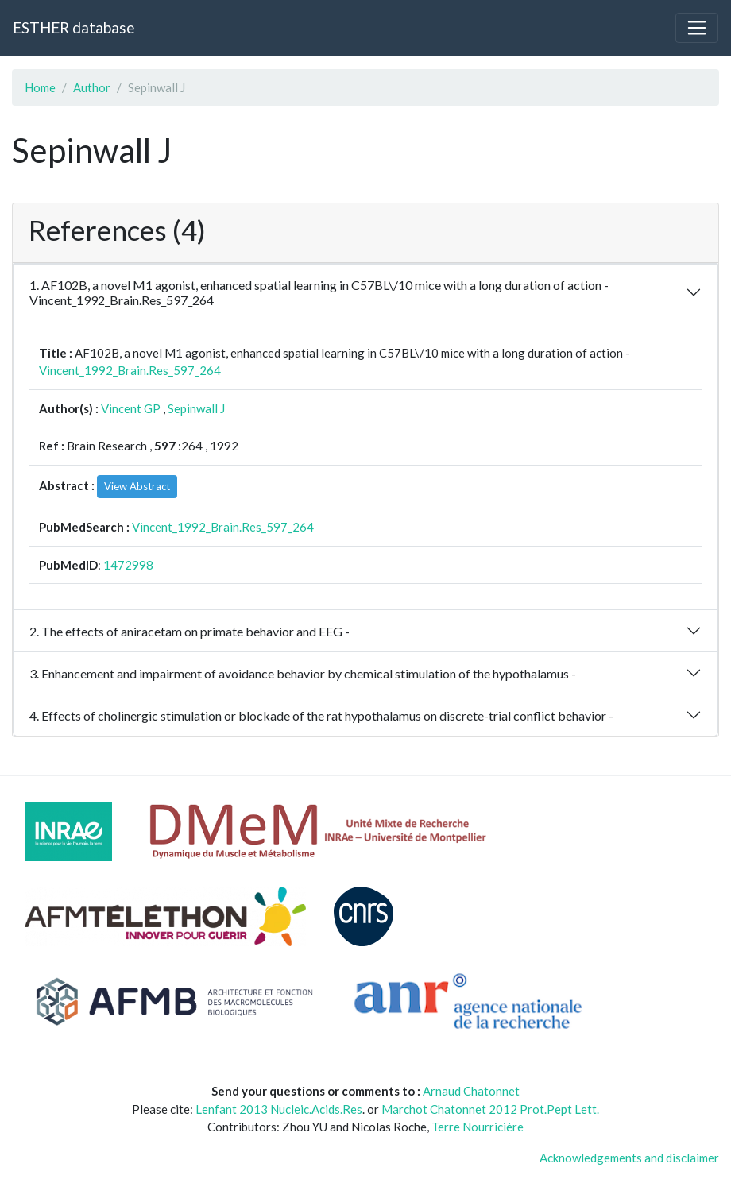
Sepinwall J (196, 408)
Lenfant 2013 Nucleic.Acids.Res (278, 1109)
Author (91, 87)
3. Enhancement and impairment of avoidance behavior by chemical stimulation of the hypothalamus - (302, 673)
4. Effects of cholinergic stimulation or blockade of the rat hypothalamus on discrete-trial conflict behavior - (321, 715)
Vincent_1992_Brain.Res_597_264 (130, 370)
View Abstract (137, 486)
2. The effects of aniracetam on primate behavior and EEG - (189, 631)
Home (40, 87)
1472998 (128, 565)
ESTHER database (73, 27)
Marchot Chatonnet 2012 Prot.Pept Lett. (490, 1109)
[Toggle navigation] (696, 28)
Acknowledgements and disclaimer (629, 1157)
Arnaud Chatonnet (471, 1091)
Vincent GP (131, 408)
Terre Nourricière (477, 1126)
